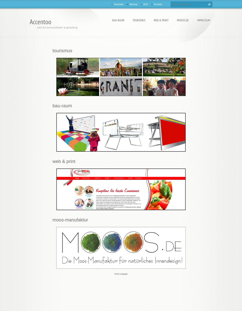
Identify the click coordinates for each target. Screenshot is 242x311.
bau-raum (118, 20)
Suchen (209, 4)
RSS (145, 4)
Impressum (203, 20)
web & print (161, 20)
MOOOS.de (183, 20)
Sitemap (133, 4)
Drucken (158, 4)
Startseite (118, 4)
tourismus (139, 20)
